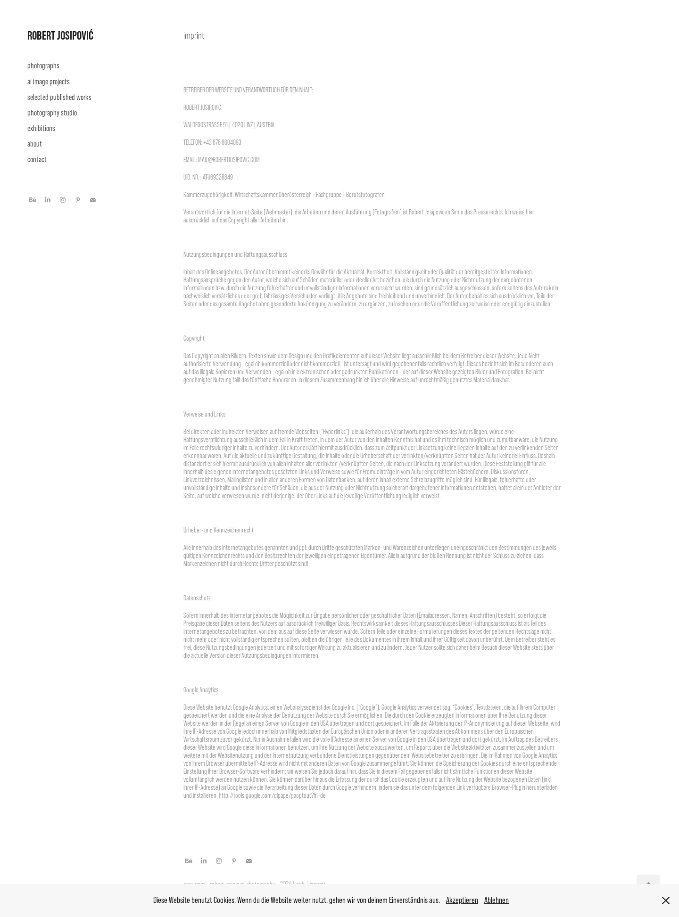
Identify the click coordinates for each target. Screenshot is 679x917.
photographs (43, 65)
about (34, 143)
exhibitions (41, 128)
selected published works (59, 97)
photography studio (52, 112)
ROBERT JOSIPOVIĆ (60, 35)
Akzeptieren (462, 900)
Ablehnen (496, 900)
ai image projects (48, 81)
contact (37, 159)
